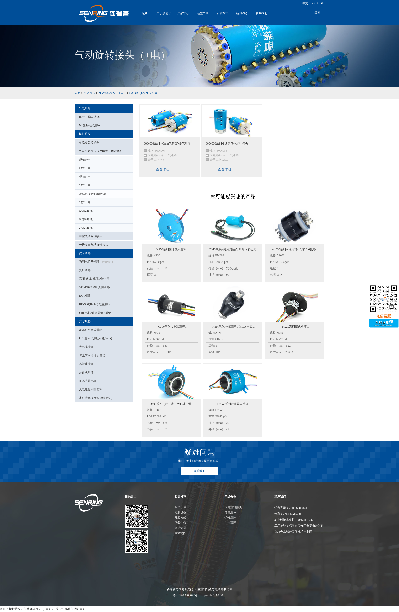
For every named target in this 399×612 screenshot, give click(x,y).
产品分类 (230, 496)
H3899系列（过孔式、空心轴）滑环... (172, 404)
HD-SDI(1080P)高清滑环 (94, 304)
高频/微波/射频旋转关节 (94, 278)
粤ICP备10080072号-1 (186, 595)
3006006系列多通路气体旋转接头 (227, 143)
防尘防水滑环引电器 (92, 355)
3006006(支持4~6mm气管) (93, 193)
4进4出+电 (84, 176)
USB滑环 (84, 295)
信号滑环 (85, 253)
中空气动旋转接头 (90, 236)
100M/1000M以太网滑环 (94, 287)
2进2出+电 (84, 168)
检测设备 (180, 512)
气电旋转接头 (233, 507)
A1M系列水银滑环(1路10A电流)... (233, 326)
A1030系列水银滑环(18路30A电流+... (295, 249)
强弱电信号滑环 (96, 261)
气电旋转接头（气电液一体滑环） (101, 151)
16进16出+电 (86, 219)
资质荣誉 (180, 528)
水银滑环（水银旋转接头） (96, 398)
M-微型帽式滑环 (89, 125)
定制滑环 (230, 522)
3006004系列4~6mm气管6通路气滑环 (167, 143)
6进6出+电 (84, 185)
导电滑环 (85, 108)
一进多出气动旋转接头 (93, 244)
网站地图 (180, 533)
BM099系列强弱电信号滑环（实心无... (233, 249)
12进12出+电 (86, 210)
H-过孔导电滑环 (89, 117)
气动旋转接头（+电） (112, 93)
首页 (144, 13)
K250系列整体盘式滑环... (172, 249)
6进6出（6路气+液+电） (144, 93)
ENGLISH (318, 3)
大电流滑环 (86, 346)
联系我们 (261, 13)
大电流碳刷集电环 (90, 389)
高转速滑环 (86, 363)
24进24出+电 (86, 227)
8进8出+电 (84, 202)
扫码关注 (130, 496)
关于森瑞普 (163, 13)
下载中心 (180, 522)
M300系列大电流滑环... (172, 326)
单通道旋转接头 (89, 142)
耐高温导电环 (87, 381)
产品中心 (183, 13)
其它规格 (85, 321)
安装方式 (222, 13)
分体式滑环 (86, 372)
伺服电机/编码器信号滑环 (95, 312)
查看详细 (162, 169)
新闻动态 (242, 13)
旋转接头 (89, 93)
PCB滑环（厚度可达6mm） (96, 338)
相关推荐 (180, 496)
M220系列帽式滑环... (295, 326)
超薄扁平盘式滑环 (90, 329)
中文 (305, 3)
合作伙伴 (180, 507)
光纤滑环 (85, 270)
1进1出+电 (84, 159)
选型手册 (203, 13)
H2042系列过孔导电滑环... (234, 404)
